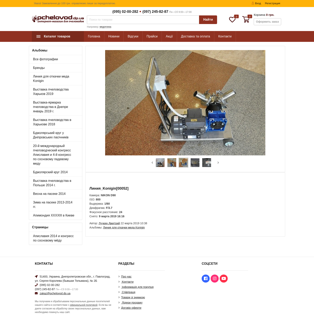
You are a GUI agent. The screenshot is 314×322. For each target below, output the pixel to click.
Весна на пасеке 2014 (49, 193)
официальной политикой (84, 305)
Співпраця (128, 292)
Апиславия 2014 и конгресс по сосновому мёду (53, 238)
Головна (94, 36)
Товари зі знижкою (133, 297)
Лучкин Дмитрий (109, 223)
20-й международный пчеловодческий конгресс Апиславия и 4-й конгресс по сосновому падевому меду (52, 154)
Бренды (39, 67)
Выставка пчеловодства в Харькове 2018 (52, 122)
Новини (114, 36)
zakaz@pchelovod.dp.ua (55, 293)
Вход (256, 3)
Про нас (126, 276)
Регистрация (272, 3)
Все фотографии (45, 59)
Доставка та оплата (195, 36)
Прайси (152, 36)
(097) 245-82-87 (155, 12)
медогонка (105, 26)
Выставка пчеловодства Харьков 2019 (51, 92)
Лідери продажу (132, 302)
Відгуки (133, 36)
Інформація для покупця (137, 287)
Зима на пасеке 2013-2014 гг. (52, 204)
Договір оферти (131, 307)
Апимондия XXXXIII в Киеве (53, 215)
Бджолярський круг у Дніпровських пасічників (50, 135)
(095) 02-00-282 (125, 12)
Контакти (225, 36)
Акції (169, 36)
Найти (208, 19)
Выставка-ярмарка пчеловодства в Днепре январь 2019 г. (50, 107)
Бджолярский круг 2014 (50, 172)
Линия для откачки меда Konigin (51, 79)
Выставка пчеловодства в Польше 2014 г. (52, 183)
